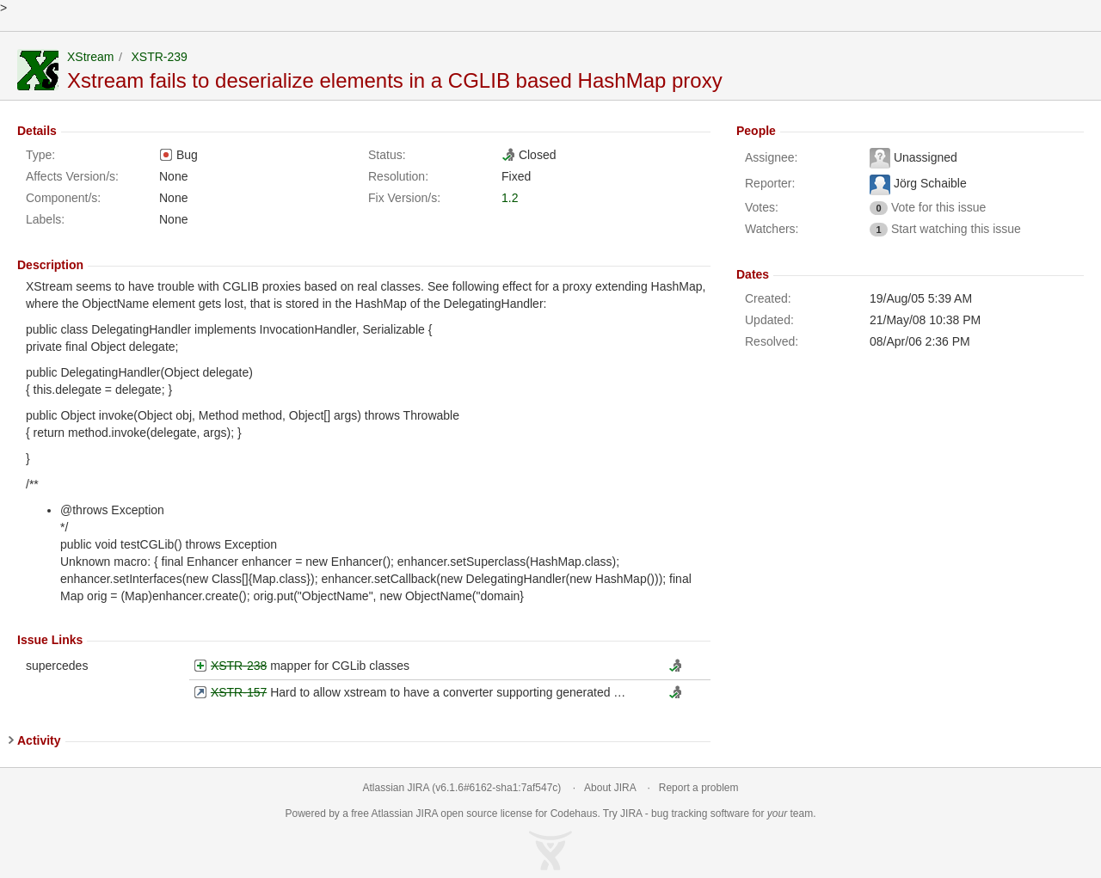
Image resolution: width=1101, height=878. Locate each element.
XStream (90, 57)
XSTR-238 (239, 665)
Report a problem (699, 788)
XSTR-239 (159, 57)
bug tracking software (700, 813)
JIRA (427, 813)
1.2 (509, 198)
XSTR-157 (239, 692)
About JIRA (610, 788)
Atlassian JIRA (396, 788)
